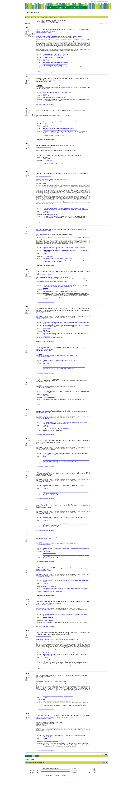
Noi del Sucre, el (67, 56)
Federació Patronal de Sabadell (51, 250)
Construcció (63, 324)
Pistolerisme (57, 54)
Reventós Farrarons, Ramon (50, 325)
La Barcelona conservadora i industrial (45, 449)
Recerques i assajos (76, 36)
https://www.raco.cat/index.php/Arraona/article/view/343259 (57, 258)
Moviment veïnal (53, 92)
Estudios (64, 681)
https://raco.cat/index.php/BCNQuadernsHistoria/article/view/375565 (59, 291)
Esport (73, 391)
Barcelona (45, 59)
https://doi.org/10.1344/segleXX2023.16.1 (53, 65)
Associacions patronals (48, 285)
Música (77, 391)
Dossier (71, 234)
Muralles (45, 548)
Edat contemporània (48, 155)
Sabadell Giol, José (67, 654)
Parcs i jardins (59, 391)
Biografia (75, 208)
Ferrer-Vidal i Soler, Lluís (49, 654)
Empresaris (65, 285)
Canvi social (74, 209)
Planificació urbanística (76, 548)
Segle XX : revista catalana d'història (46, 36)
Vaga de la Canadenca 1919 (50, 247)
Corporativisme (76, 653)
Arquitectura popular (83, 322)
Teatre (45, 392)
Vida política (50, 208)
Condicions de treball (65, 517)
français (102, 1)
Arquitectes (46, 324)
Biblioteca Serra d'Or (48, 723)
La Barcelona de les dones (43, 576)
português (93, 1)
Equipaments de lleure (56, 322)
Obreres (65, 580)
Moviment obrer (83, 285)
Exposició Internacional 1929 (70, 322)
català (106, 1)
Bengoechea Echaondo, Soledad (43, 32)
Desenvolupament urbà (63, 548)
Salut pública (85, 548)
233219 (40, 150)
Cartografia (70, 155)
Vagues (55, 286)
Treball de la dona (68, 208)
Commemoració (64, 54)
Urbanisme (74, 360)
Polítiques (81, 208)
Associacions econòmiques (49, 423)
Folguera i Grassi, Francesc (71, 325)
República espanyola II (48, 422)
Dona (59, 92)
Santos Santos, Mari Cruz (49, 586)
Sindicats (58, 248)
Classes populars (47, 391)
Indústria (45, 736)
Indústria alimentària (69, 122)
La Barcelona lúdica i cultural (43, 356)
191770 (40, 316)
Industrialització (79, 122)
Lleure (54, 391)
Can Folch (45, 123)
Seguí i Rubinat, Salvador (49, 56)
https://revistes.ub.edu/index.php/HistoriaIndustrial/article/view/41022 (60, 130)
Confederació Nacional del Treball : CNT (53, 57)
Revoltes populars (47, 580)
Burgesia (68, 453)
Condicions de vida (58, 208)
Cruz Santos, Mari (47, 160)
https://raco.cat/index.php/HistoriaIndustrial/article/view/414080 (58, 128)
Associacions (81, 453)
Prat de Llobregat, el (48, 617)
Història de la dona (66, 92)
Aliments (45, 581)
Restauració (74, 453)
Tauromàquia (67, 391)
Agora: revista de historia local (45, 608)
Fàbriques (51, 122)
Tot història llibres (47, 180)
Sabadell (45, 94)
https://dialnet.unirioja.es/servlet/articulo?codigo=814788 (57, 661)
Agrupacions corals (84, 391)
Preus (87, 580)
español (98, 1)
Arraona (40, 85)
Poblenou (45, 125)
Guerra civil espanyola (67, 614)
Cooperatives (52, 248)
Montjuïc (45, 330)
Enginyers (52, 324)
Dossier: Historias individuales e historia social (72, 639)
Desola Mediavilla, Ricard (49, 365)
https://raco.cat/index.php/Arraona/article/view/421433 (56, 97)
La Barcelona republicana (43, 418)
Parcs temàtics (46, 322)
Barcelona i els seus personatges (44, 318)
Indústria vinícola (59, 122)
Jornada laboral (55, 517)
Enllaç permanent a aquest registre (46, 72)
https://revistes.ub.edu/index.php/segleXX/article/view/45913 (58, 62)
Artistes (45, 453)
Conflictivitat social (58, 155)
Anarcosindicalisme (48, 54)
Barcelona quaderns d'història (45, 277)
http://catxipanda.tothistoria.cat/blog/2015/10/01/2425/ (56, 428)
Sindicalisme (58, 285)
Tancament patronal (63, 247)
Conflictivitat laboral (68, 696)
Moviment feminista (83, 209)
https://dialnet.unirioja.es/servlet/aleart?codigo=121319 (56, 701)
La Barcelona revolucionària (43, 481)
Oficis (58, 209)
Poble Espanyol (47, 328)
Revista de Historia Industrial (44, 115)
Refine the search (52, 21)
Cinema (49, 392)
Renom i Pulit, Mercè (48, 620)
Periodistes (53, 209)
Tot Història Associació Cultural (50, 214)
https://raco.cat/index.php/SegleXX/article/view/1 (55, 64)
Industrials (62, 453)
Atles (65, 155)
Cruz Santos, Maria (48, 256)
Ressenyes (46, 92)
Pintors (57, 324)
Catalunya (45, 211)
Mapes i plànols (77, 155)
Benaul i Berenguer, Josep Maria (51, 741)
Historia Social (41, 639)
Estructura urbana (52, 548)
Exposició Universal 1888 (49, 360)
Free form (105, 762)
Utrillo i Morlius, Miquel (62, 326)
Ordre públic (53, 454)
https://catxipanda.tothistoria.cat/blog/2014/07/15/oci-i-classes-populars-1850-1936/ (63, 399)
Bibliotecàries (46, 209)
